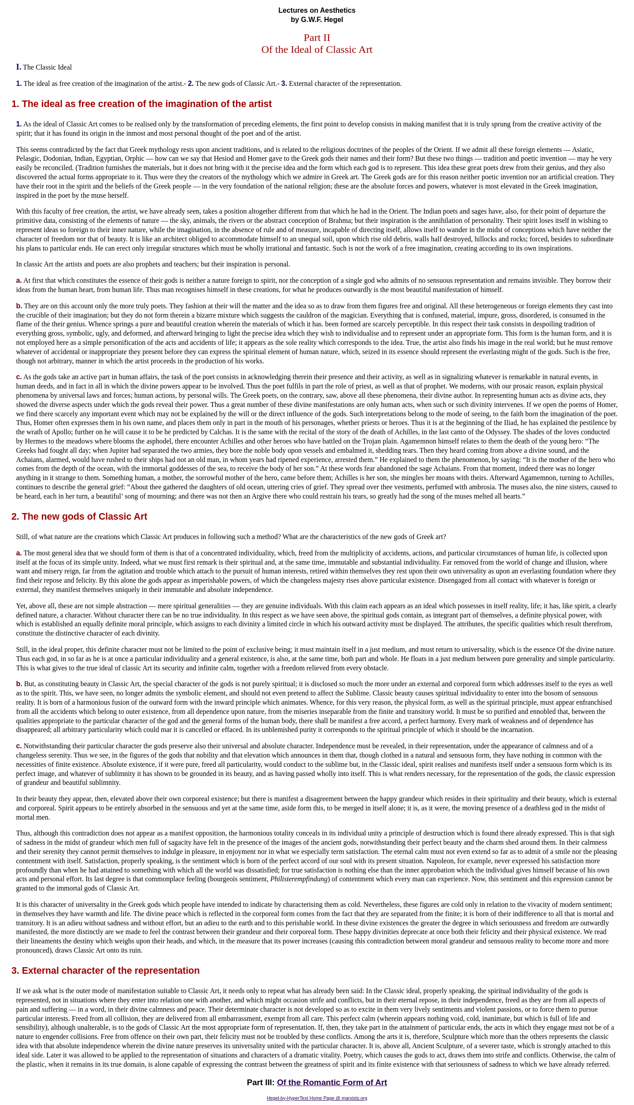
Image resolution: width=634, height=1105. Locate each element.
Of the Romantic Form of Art (332, 1082)
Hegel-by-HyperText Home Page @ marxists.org (317, 1098)
